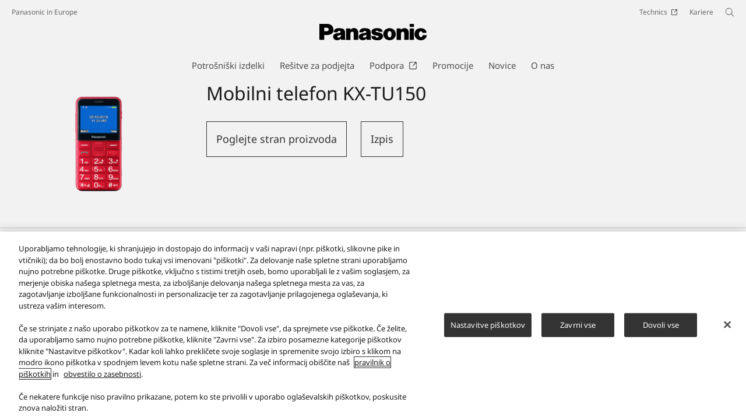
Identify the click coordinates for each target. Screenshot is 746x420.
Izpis (382, 139)
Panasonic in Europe (45, 12)
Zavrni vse (578, 330)
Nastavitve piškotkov (488, 330)
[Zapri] (727, 329)
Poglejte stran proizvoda (276, 139)
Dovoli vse (661, 330)
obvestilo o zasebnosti (102, 379)
